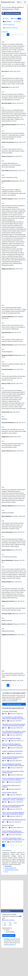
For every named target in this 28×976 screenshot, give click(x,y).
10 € (10, 951)
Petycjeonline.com (8, 2)
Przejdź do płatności (8, 964)
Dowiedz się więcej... (8, 948)
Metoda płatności (7, 956)
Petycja (6, 18)
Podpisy (16, 18)
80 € (10, 953)
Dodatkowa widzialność (10, 28)
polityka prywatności (8, 24)
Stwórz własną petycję (14, 732)
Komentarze (7, 21)
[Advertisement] (14, 52)
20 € (15, 951)
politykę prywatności (9, 973)
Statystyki (17, 21)
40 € (5, 953)
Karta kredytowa (10, 960)
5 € (5, 951)
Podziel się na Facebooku (11, 13)
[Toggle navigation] (25, 2)
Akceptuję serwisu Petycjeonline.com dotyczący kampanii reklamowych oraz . (12, 970)
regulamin (13, 967)
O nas (6, 900)
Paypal (7, 958)
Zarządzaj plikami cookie (11, 898)
